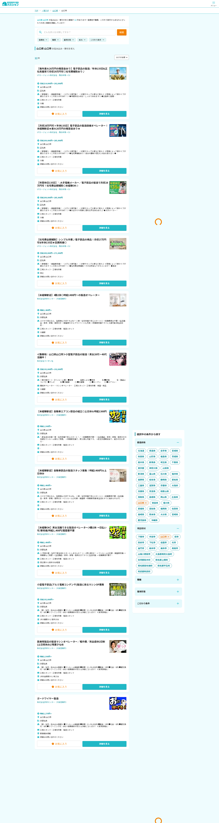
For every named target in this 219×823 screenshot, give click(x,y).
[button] (82, 92)
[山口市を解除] (165, 536)
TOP (36, 11)
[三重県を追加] (141, 485)
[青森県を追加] (152, 450)
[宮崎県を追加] (175, 514)
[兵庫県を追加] (141, 491)
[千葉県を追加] (175, 462)
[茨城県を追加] (175, 456)
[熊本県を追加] (152, 514)
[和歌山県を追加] (165, 491)
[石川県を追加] (164, 474)
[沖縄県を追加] (154, 520)
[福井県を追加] (175, 474)
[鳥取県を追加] (141, 497)
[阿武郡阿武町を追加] (144, 571)
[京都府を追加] (164, 485)
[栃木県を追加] (141, 462)
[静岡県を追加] (164, 479)
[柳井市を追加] (152, 548)
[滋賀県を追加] (152, 485)
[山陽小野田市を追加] (144, 554)
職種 (55, 39)
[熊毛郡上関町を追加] (162, 560)
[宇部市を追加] (152, 536)
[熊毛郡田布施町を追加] (145, 565)
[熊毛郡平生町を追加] (164, 565)
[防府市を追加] (141, 542)
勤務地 (43, 39)
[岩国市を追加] (164, 542)
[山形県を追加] (152, 456)
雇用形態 (69, 39)
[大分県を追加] (164, 514)
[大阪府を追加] (175, 485)
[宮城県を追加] (175, 450)
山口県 (55, 11)
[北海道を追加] (141, 450)
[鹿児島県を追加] (142, 520)
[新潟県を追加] (141, 474)
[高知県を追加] (152, 508)
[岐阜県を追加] (152, 479)
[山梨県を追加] (166, 468)
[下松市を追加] (152, 542)
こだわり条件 (98, 39)
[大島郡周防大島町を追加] (164, 554)
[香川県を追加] (166, 503)
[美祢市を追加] (164, 548)
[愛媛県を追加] (141, 508)
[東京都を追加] (141, 468)
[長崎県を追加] (141, 514)
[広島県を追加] (175, 497)
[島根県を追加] (152, 497)
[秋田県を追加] (141, 456)
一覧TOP (45, 11)
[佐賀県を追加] (175, 508)
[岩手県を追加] (164, 450)
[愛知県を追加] (175, 479)
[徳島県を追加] (155, 503)
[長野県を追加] (141, 479)
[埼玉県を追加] (164, 462)
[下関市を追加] (141, 536)
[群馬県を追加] (152, 462)
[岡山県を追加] (164, 497)
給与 (82, 39)
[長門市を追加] (141, 548)
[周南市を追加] (175, 548)
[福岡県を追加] (164, 508)
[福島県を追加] (164, 456)
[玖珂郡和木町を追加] (144, 560)
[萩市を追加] (177, 536)
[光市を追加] (174, 542)
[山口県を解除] (142, 503)
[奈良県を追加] (152, 491)
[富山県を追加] (152, 474)
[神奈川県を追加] (153, 468)
